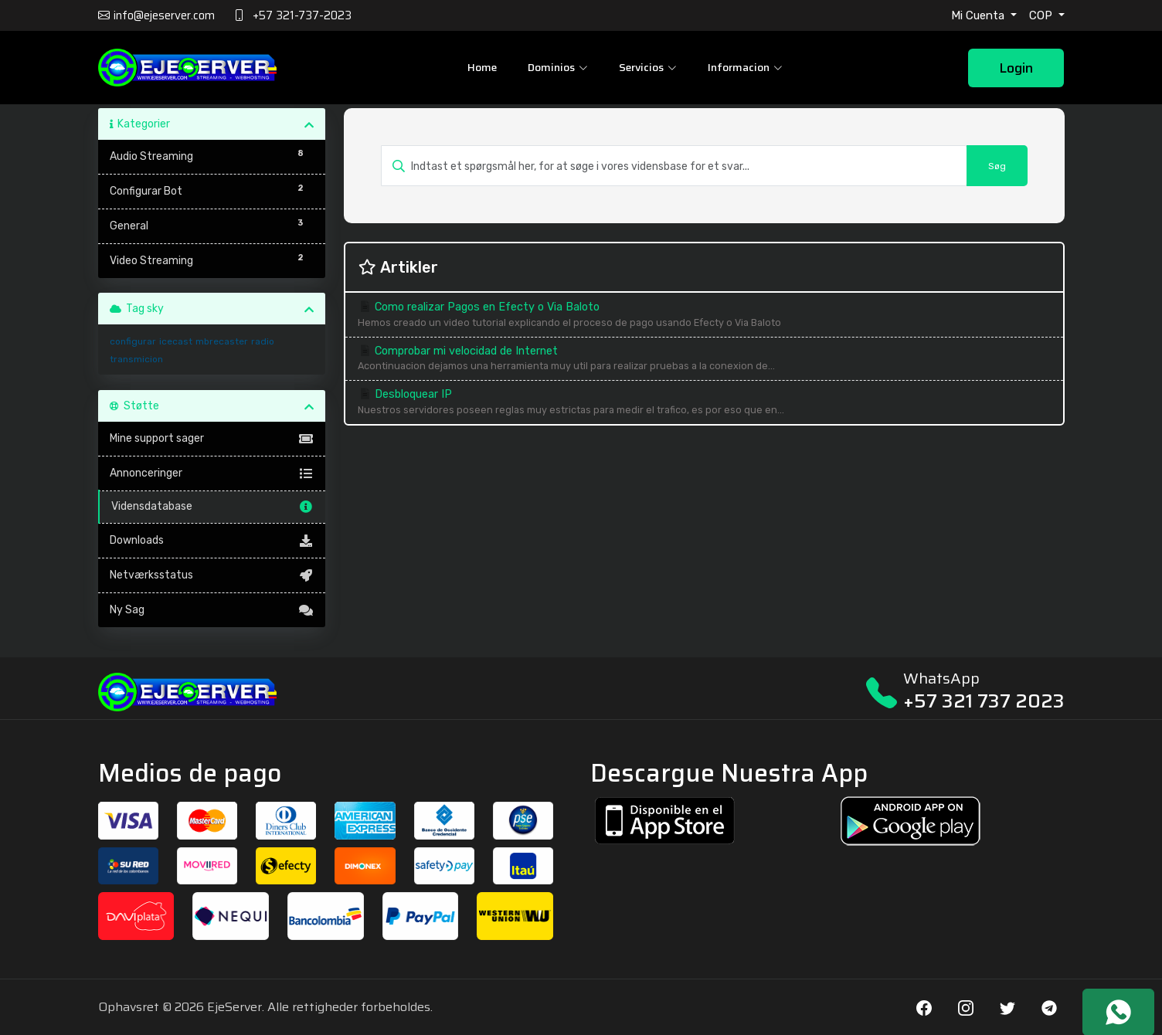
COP (1042, 15)
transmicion (136, 359)
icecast (175, 341)
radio (262, 341)
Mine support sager (212, 438)
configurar (133, 341)
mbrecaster (221, 341)
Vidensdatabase (212, 506)
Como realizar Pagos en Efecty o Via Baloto (704, 315)
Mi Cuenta (979, 15)
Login (1016, 68)
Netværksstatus (212, 575)
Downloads (212, 540)
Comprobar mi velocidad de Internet (704, 359)
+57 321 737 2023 (984, 701)
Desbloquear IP (704, 403)
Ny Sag (212, 610)
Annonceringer (212, 473)
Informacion (745, 67)
